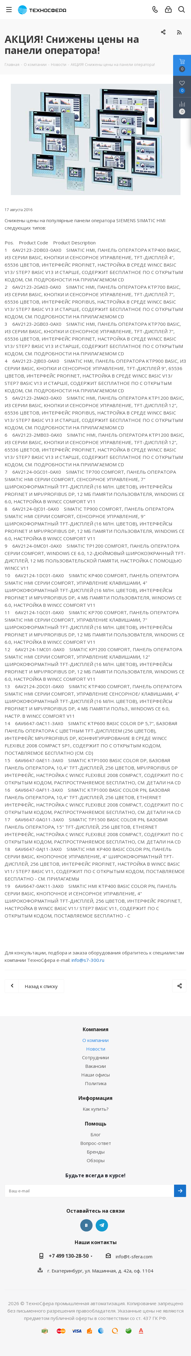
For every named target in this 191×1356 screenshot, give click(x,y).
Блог (95, 1134)
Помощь (95, 1123)
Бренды (96, 1152)
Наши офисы (95, 1075)
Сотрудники (95, 1057)
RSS (179, 32)
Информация (95, 1098)
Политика (95, 1083)
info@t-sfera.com (134, 1256)
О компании (95, 1040)
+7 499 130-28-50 (69, 1255)
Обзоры (96, 1160)
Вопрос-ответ (95, 1143)
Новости (95, 1049)
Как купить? (96, 1109)
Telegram (102, 1225)
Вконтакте (86, 1225)
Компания (96, 1029)
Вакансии (95, 1066)
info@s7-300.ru (88, 960)
